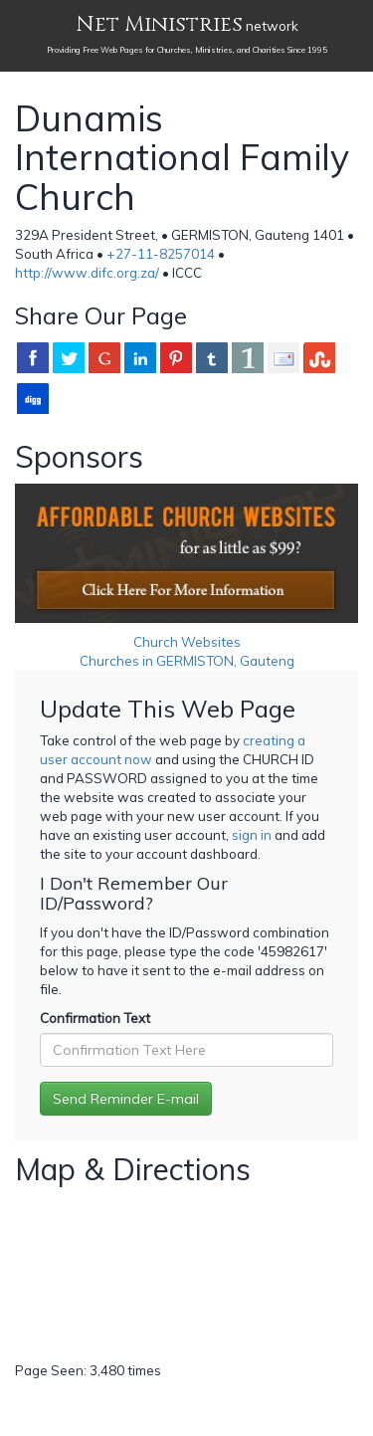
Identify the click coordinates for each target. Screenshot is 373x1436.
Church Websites (187, 642)
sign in (252, 835)
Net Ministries (159, 24)
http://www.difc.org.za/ (87, 273)
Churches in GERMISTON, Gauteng (187, 661)
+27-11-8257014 (160, 254)
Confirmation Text (95, 1018)
